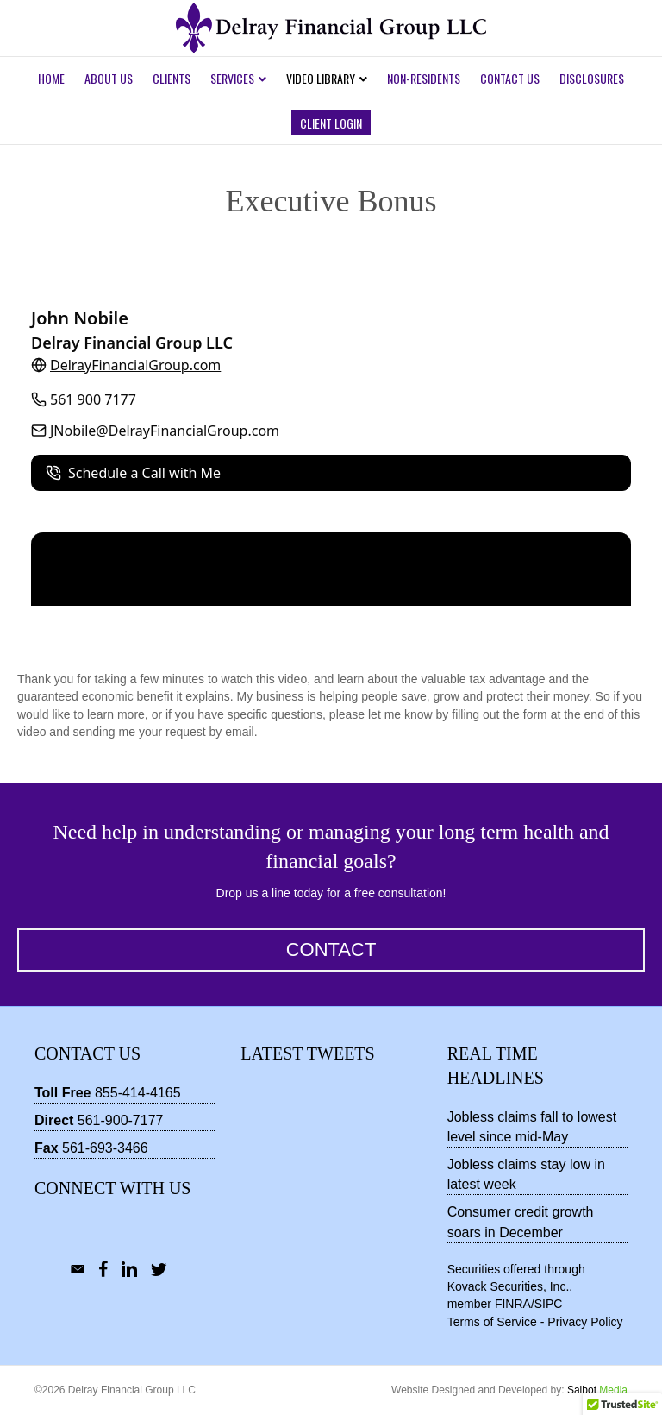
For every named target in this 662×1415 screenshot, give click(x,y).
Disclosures (591, 78)
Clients (171, 78)
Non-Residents (423, 78)
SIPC (548, 1304)
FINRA (513, 1304)
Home (51, 78)
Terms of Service (492, 1322)
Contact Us (510, 78)
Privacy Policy (584, 1322)
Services (232, 78)
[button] (331, 950)
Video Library (320, 78)
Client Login (331, 123)
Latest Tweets (307, 1053)
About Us (108, 78)
